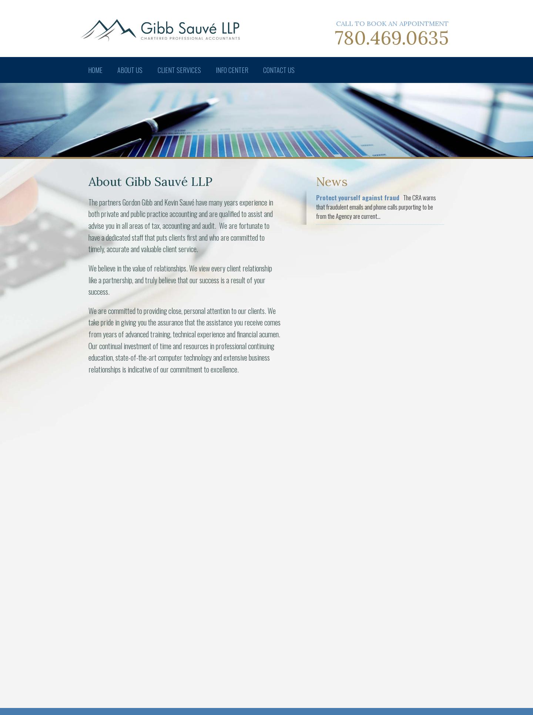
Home (95, 70)
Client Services (179, 70)
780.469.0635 (392, 38)
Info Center (233, 70)
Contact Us (280, 70)
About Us (130, 70)
